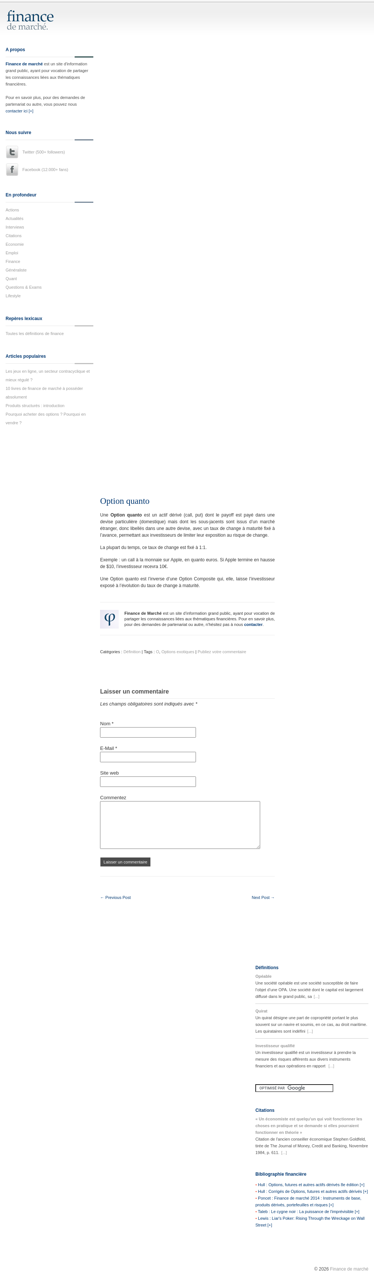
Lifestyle (13, 296)
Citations (14, 235)
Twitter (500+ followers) (43, 152)
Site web (109, 773)
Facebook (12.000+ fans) (45, 169)
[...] (317, 996)
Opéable (263, 976)
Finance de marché (24, 64)
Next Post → (263, 897)
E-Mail (108, 748)
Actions (12, 210)
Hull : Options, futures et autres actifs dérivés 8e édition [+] (311, 1184)
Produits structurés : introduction (35, 405)
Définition (132, 651)
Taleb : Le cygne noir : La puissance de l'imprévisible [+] (308, 1211)
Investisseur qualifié (275, 1045)
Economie (15, 244)
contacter (253, 624)
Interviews (15, 227)
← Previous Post (115, 897)
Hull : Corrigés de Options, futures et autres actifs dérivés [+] (313, 1191)
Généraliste (16, 270)
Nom (106, 723)
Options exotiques (177, 651)
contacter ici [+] (19, 111)
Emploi (12, 253)
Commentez (113, 797)
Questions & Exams (24, 287)
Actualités (15, 218)
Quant (11, 278)
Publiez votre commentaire (221, 651)
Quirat (261, 1011)
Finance (13, 261)
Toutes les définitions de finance (35, 333)
